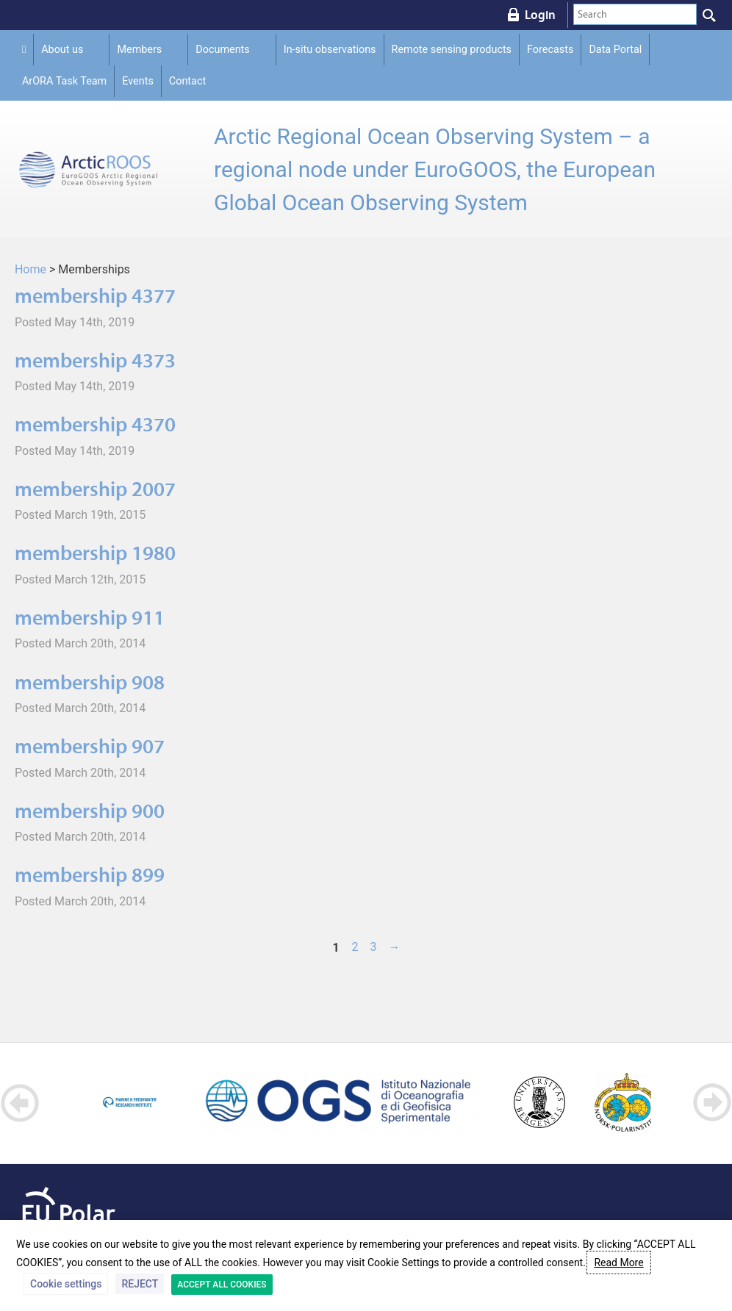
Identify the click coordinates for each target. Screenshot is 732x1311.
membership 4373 (95, 360)
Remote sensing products (452, 49)
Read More (618, 1262)
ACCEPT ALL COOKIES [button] (221, 1284)
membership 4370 (95, 424)
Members (139, 49)
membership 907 (90, 746)
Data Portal (615, 49)
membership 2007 (95, 489)
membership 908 (90, 682)
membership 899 (90, 875)
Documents (222, 49)
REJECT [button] (139, 1284)
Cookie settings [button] (65, 1284)
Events (138, 81)
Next (712, 1102)
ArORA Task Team (64, 81)
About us (62, 49)
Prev (20, 1102)
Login (540, 15)
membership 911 (90, 618)
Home (30, 269)
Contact (187, 81)
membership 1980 (95, 553)
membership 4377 (95, 296)
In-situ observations (330, 49)
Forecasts (550, 49)
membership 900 (90, 811)
